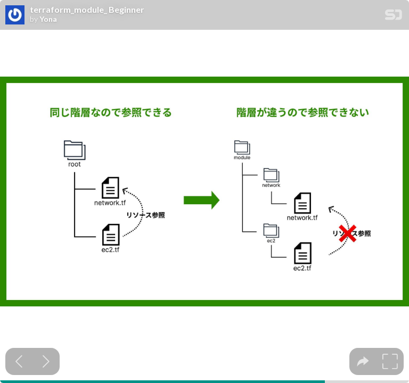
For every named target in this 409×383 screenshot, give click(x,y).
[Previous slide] (19, 361)
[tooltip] (363, 361)
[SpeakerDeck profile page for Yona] (14, 15)
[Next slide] (46, 361)
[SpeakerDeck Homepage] (393, 17)
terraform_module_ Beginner (87, 9)
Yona (48, 19)
